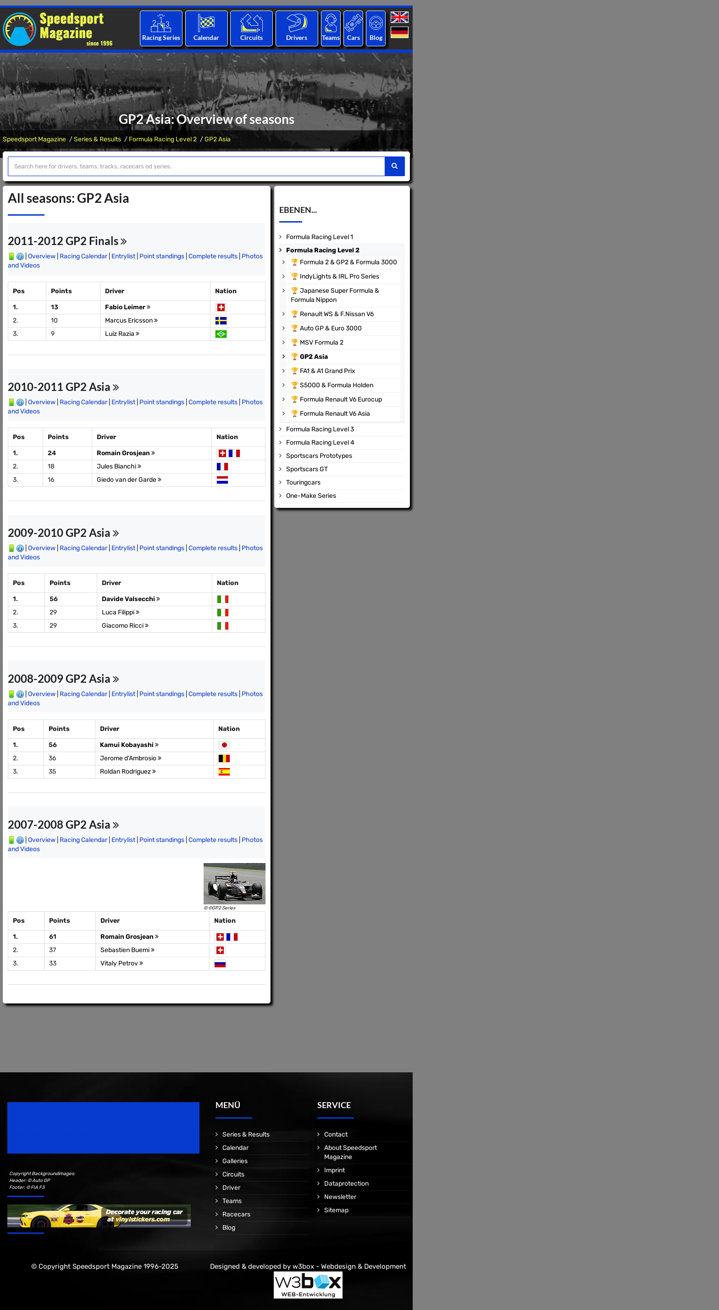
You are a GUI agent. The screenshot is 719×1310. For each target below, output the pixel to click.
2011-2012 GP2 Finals (67, 240)
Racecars (236, 1214)
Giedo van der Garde (129, 480)
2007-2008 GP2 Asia (63, 824)
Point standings (161, 256)
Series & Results (97, 139)
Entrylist (123, 256)
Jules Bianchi (119, 466)
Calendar (206, 37)
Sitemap (336, 1210)
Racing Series (161, 37)
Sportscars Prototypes (319, 456)
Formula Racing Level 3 (320, 429)
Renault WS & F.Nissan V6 (337, 314)
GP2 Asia (218, 139)
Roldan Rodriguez (128, 771)
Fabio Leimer (127, 307)
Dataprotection (346, 1183)
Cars (353, 37)
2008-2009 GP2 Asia (63, 678)
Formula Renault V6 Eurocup (341, 399)
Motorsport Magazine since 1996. (59, 1134)
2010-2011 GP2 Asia (63, 386)
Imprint (334, 1170)
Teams (331, 37)
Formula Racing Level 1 (319, 237)
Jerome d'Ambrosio (130, 758)
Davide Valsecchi (131, 599)
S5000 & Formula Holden (336, 385)
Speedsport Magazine (34, 139)
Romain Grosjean (126, 453)
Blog (376, 37)
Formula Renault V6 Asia (335, 414)
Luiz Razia (122, 334)
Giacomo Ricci (125, 626)
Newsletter (340, 1197)
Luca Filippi (120, 612)
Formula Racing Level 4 (320, 442)
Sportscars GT (307, 469)
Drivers (296, 37)
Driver (231, 1188)
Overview (41, 256)
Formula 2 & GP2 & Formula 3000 (348, 262)
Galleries (235, 1161)
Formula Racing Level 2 (163, 139)
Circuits (251, 37)
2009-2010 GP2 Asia (63, 532)
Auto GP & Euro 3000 (331, 328)
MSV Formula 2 (321, 342)
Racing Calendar (83, 256)
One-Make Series (311, 496)
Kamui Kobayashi (129, 745)
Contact (336, 1134)
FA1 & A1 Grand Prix (327, 371)
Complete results (213, 256)
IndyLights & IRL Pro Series (339, 276)
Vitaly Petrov (121, 963)
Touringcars (303, 482)
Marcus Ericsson (131, 320)
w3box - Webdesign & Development (349, 1266)
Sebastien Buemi (127, 950)
